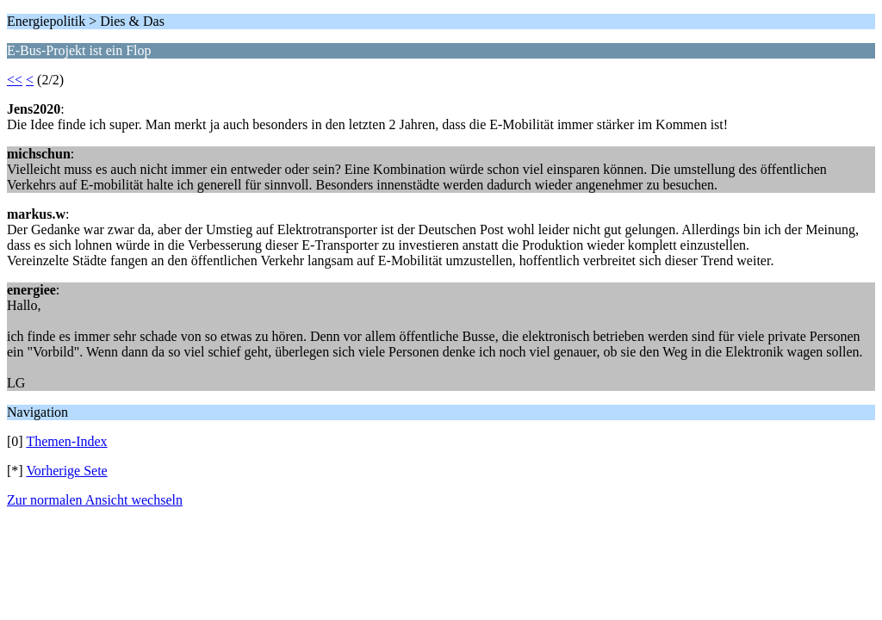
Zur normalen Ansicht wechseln (95, 500)
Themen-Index (66, 441)
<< (14, 79)
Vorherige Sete (66, 470)
